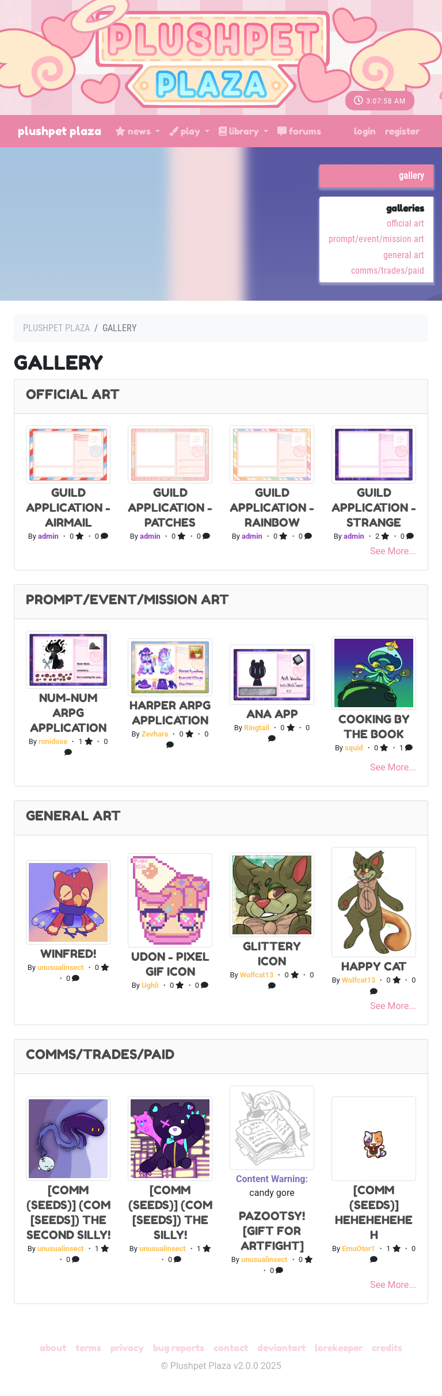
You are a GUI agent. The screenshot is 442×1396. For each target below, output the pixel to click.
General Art (403, 255)
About (53, 1347)
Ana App (272, 714)
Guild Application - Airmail (68, 508)
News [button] (134, 131)
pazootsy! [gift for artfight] (272, 1231)
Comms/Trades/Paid (387, 270)
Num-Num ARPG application (68, 713)
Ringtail (256, 727)
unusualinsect (60, 967)
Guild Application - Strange (374, 508)
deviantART (281, 1347)
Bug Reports (178, 1347)
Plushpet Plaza (59, 131)
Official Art (405, 223)
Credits (387, 1347)
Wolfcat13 (257, 975)
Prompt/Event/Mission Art (376, 238)
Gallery (411, 175)
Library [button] (240, 131)
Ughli (150, 985)
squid (354, 747)
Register (402, 131)
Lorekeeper (339, 1347)
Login (365, 131)
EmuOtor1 (358, 1248)
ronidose (53, 741)
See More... (393, 551)
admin (48, 536)
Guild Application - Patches (170, 508)
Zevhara (155, 734)
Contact (231, 1347)
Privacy (127, 1347)
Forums (299, 131)
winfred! (68, 954)
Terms (88, 1347)
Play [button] (186, 131)
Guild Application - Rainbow (272, 508)
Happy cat (374, 966)
